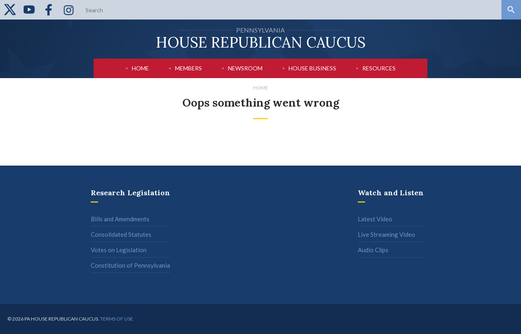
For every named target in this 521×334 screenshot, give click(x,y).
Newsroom (245, 68)
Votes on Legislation (119, 249)
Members (188, 68)
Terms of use (116, 319)
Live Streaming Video (386, 234)
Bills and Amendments (120, 219)
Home (140, 68)
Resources (379, 68)
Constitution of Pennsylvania (130, 265)
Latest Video (375, 219)
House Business (312, 68)
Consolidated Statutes (121, 234)
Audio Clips (373, 249)
